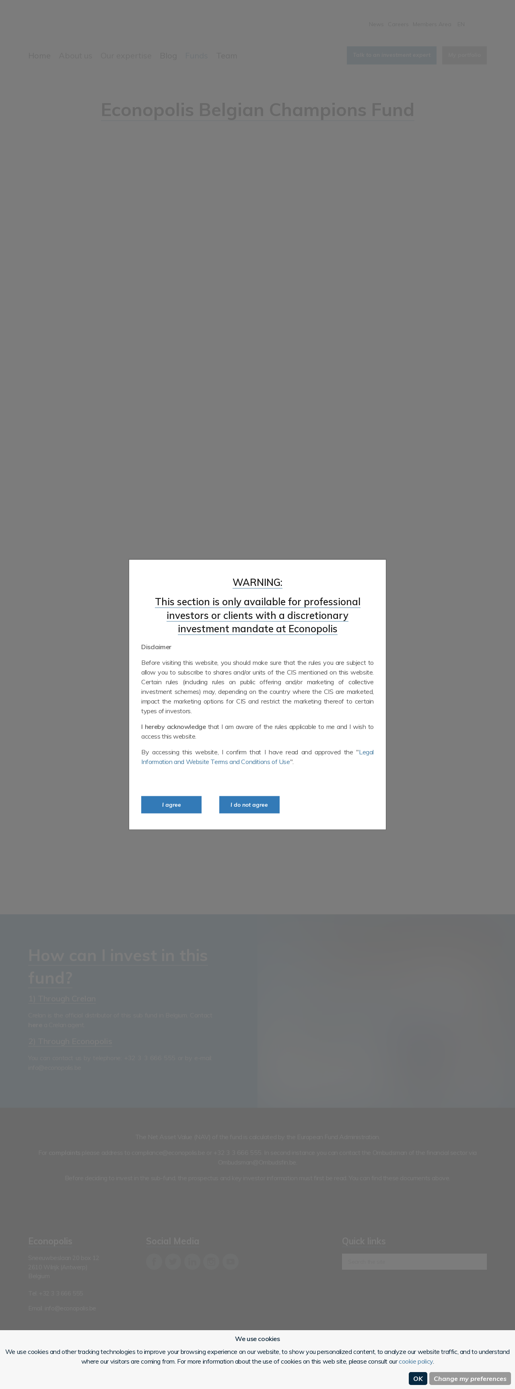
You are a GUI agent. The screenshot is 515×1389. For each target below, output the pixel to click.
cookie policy (416, 1361)
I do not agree (249, 804)
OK (418, 1378)
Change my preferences (470, 1378)
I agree (171, 804)
